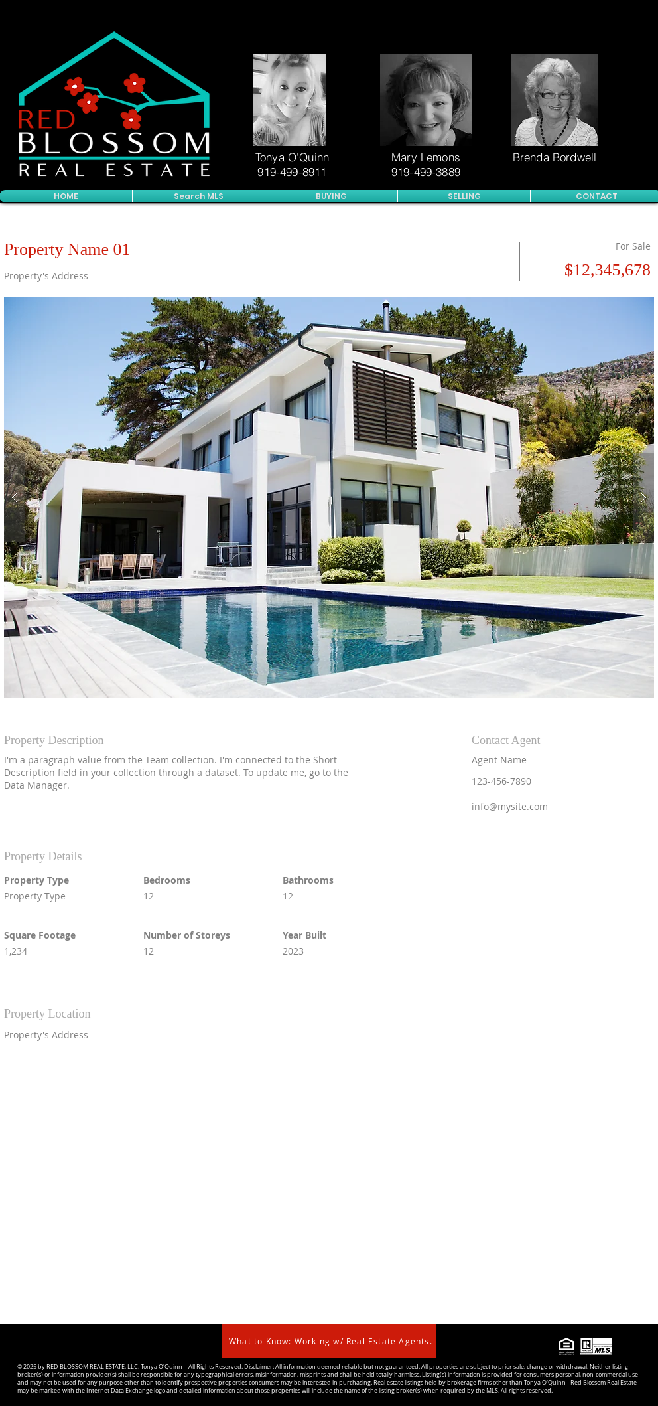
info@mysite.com (510, 806)
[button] (329, 497)
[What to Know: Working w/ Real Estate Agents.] (329, 1341)
